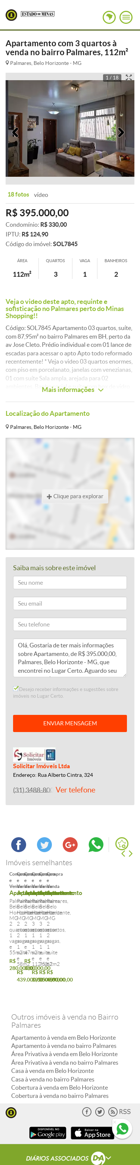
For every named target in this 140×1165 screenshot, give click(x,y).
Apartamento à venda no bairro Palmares (63, 1020)
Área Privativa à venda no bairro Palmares (64, 1037)
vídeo (41, 194)
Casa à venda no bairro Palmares (52, 1054)
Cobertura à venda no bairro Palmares (60, 1070)
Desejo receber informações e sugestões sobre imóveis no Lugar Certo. (65, 692)
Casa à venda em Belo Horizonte (52, 1045)
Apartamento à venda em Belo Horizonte (63, 1012)
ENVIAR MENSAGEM (70, 723)
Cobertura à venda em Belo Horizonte (59, 1062)
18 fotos (18, 194)
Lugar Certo (11, 15)
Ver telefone (75, 790)
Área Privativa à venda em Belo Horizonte (64, 1029)
